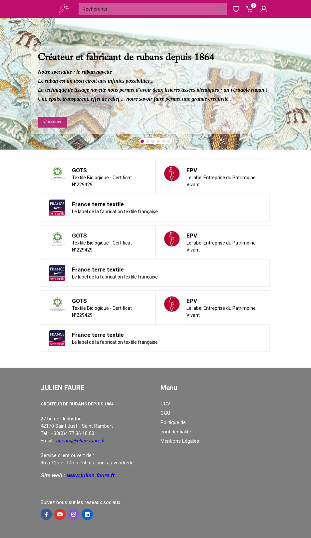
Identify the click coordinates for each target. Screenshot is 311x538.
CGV (165, 404)
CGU (165, 413)
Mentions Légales (179, 441)
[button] (142, 141)
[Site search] (147, 9)
